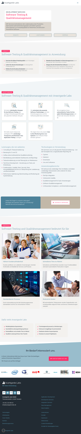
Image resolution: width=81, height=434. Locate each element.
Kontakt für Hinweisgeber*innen (49, 426)
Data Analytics (45, 408)
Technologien (6, 412)
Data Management (46, 405)
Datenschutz (44, 420)
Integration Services (46, 402)
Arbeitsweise (5, 415)
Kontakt (43, 415)
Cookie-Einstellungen (47, 423)
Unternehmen (45, 412)
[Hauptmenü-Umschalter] (77, 2)
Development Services (47, 399)
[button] (3, 430)
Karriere (4, 420)
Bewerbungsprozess (7, 423)
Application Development (48, 397)
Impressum (44, 418)
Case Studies (6, 418)
